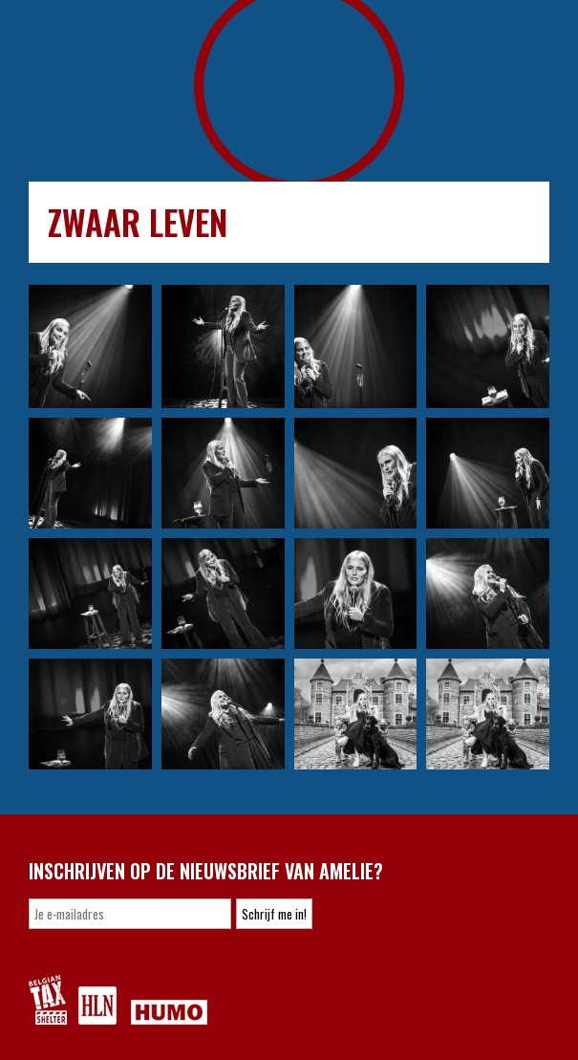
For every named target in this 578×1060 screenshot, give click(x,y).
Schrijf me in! (274, 913)
